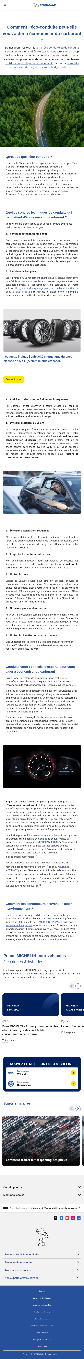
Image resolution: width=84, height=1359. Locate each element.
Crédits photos (42, 1187)
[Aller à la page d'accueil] (44, 5)
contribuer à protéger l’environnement (28, 63)
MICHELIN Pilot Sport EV (19, 925)
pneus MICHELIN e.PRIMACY (45, 842)
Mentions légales (42, 1195)
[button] (42, 1072)
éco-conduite (52, 47)
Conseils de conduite (20, 1208)
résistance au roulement (48, 835)
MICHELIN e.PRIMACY (50, 922)
